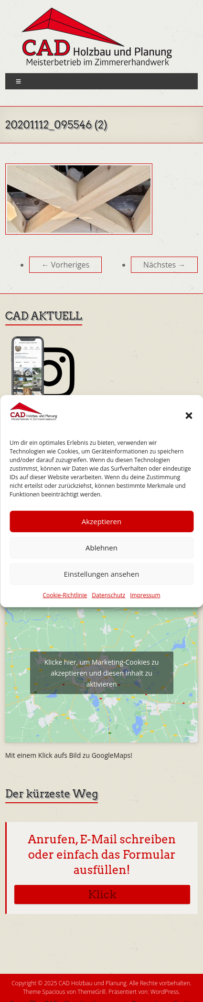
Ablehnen (101, 547)
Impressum (145, 595)
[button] (188, 415)
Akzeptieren (101, 521)
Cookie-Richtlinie (65, 595)
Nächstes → (164, 264)
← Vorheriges (66, 264)
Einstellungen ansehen (101, 574)
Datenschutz (108, 595)
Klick (102, 894)
